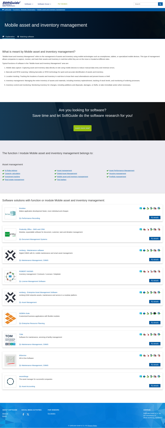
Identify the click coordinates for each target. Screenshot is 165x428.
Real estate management (14, 180)
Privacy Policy (92, 426)
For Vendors (62, 4)
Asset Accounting (28, 386)
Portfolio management (117, 177)
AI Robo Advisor (11, 171)
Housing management (117, 174)
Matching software (27, 37)
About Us (5, 414)
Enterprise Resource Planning (33, 323)
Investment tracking (12, 177)
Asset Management (29, 302)
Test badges (61, 180)
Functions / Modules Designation (24, 9)
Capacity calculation (12, 174)
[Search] (160, 4)
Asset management (64, 171)
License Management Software (33, 281)
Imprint (4, 416)
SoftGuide (7, 9)
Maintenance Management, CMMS (35, 260)
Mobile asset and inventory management (51, 9)
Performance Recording (31, 218)
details (156, 218)
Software (28, 4)
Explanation (10, 37)
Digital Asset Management (67, 174)
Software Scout (43, 4)
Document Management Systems (34, 239)
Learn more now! (82, 128)
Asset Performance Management (121, 171)
